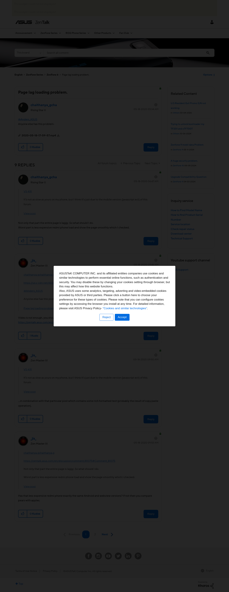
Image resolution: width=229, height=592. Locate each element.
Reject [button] (106, 317)
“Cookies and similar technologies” (125, 308)
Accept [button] (122, 317)
